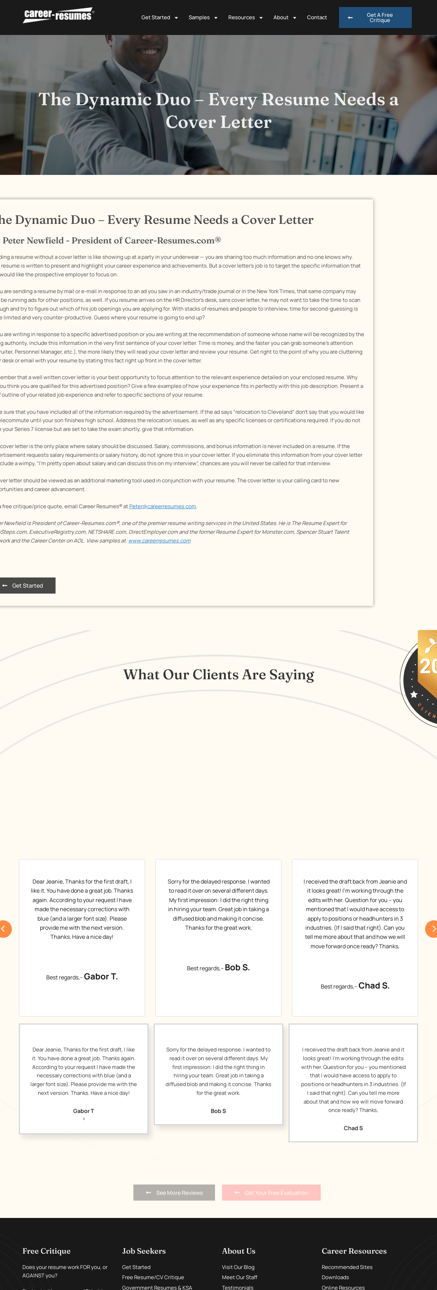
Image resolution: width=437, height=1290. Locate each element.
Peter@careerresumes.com (67, 506)
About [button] (285, 18)
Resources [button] (246, 18)
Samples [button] (203, 18)
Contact (317, 17)
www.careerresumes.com (64, 540)
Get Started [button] (160, 18)
